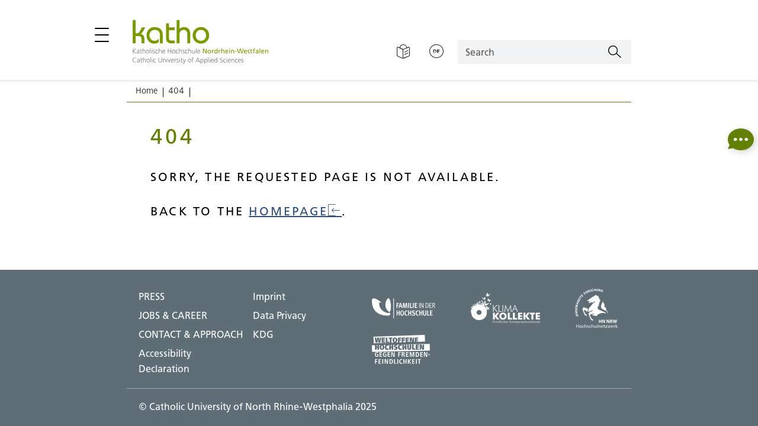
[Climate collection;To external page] (505, 308)
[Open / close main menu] (102, 35)
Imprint (269, 296)
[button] (741, 139)
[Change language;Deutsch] (436, 52)
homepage (295, 211)
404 (176, 90)
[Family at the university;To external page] (403, 308)
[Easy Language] (403, 52)
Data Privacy (279, 315)
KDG (263, 334)
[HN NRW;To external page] (596, 308)
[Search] (614, 52)
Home (147, 90)
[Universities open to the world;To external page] (403, 349)
